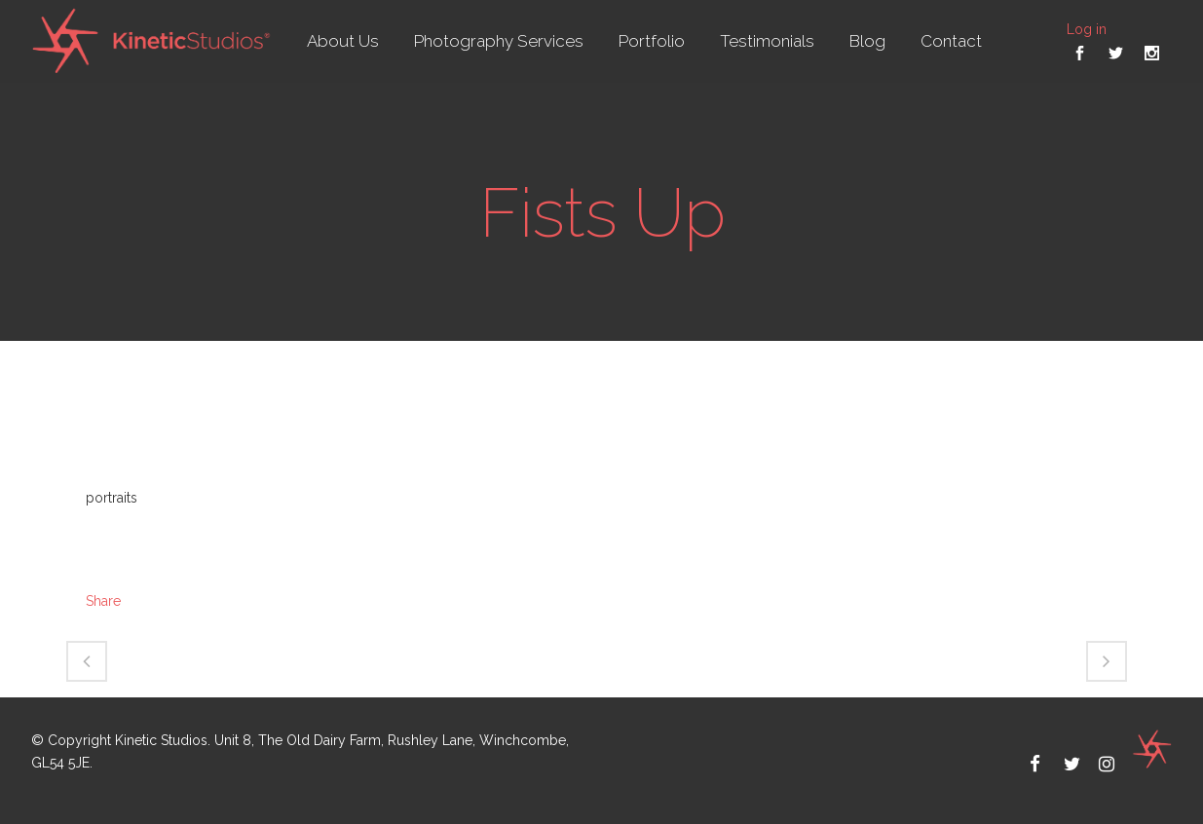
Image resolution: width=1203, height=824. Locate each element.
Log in (1087, 29)
